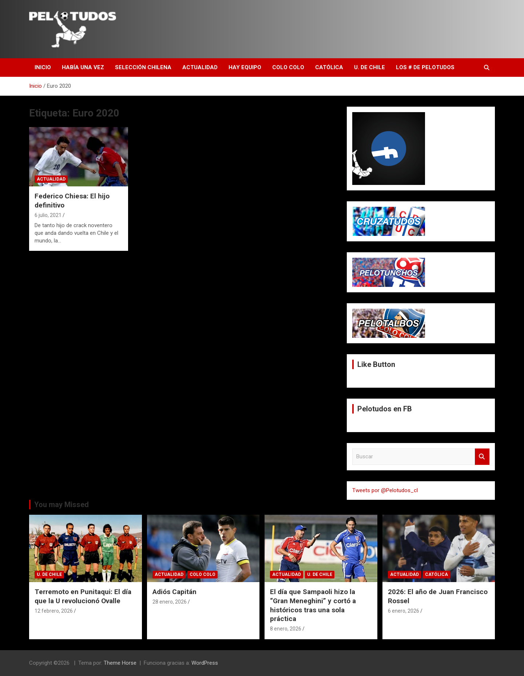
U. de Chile (369, 67)
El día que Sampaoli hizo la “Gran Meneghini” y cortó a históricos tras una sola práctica (313, 605)
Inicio (43, 67)
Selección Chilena (143, 67)
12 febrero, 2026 (54, 611)
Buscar (482, 456)
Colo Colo (288, 67)
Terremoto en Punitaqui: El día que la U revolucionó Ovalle (83, 596)
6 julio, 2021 (48, 215)
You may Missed (61, 504)
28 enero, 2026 (169, 602)
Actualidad (200, 67)
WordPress (204, 663)
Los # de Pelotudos (425, 67)
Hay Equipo (245, 67)
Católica (329, 67)
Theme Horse (120, 663)
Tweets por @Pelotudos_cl (385, 490)
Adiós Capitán (174, 592)
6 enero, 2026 (403, 611)
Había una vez (83, 67)
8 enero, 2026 (285, 629)
